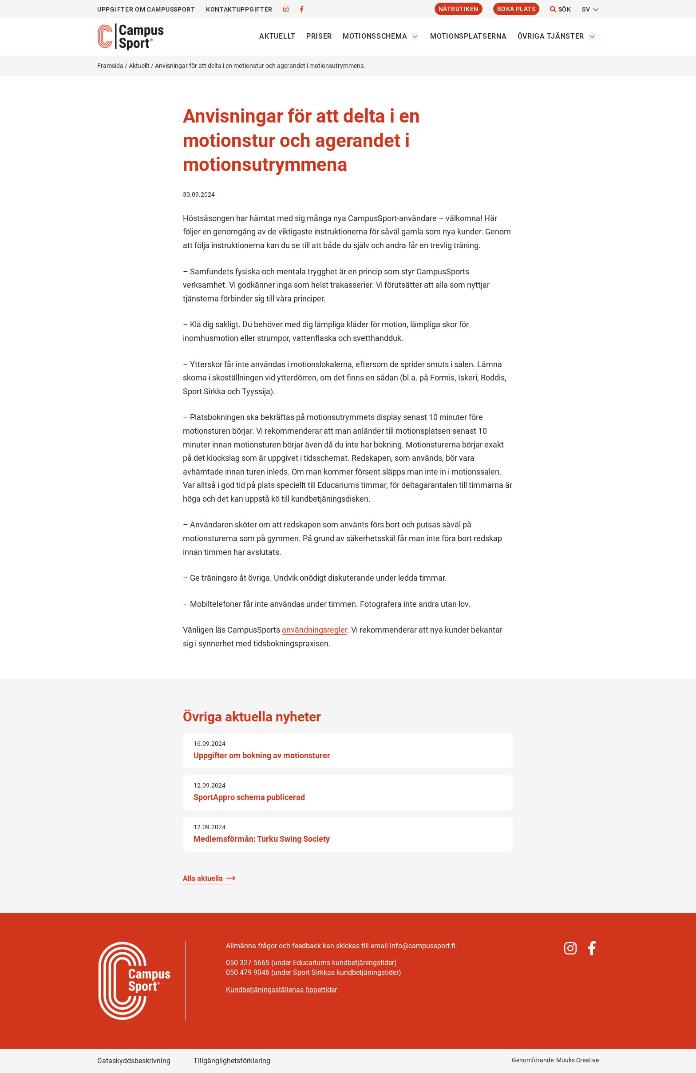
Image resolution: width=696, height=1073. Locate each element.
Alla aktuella (203, 878)
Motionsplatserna (468, 36)
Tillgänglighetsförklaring (232, 1061)
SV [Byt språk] (586, 9)
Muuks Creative (577, 1060)
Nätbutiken (458, 8)
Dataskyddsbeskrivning (133, 1061)
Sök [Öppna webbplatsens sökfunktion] (560, 9)
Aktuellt (277, 36)
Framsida (110, 65)
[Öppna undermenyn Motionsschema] (415, 36)
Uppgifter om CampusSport (146, 9)
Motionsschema (375, 36)
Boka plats (516, 8)
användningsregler (314, 629)
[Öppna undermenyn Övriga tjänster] (592, 36)
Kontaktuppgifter (239, 9)
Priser (319, 36)
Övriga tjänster (551, 36)
